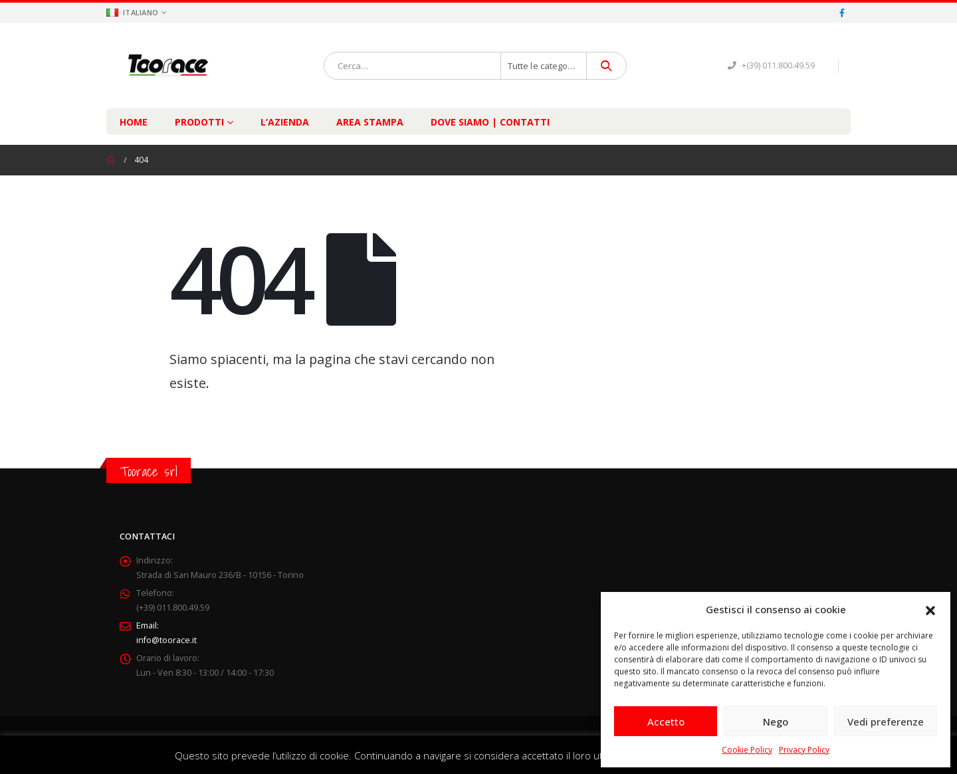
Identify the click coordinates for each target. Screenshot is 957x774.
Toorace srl (148, 471)
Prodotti (199, 122)
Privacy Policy (804, 749)
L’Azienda (285, 122)
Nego (775, 721)
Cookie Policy (747, 749)
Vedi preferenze (885, 721)
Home (134, 122)
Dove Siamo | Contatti (490, 122)
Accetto (666, 721)
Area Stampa (369, 122)
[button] (930, 609)
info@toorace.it (166, 640)
